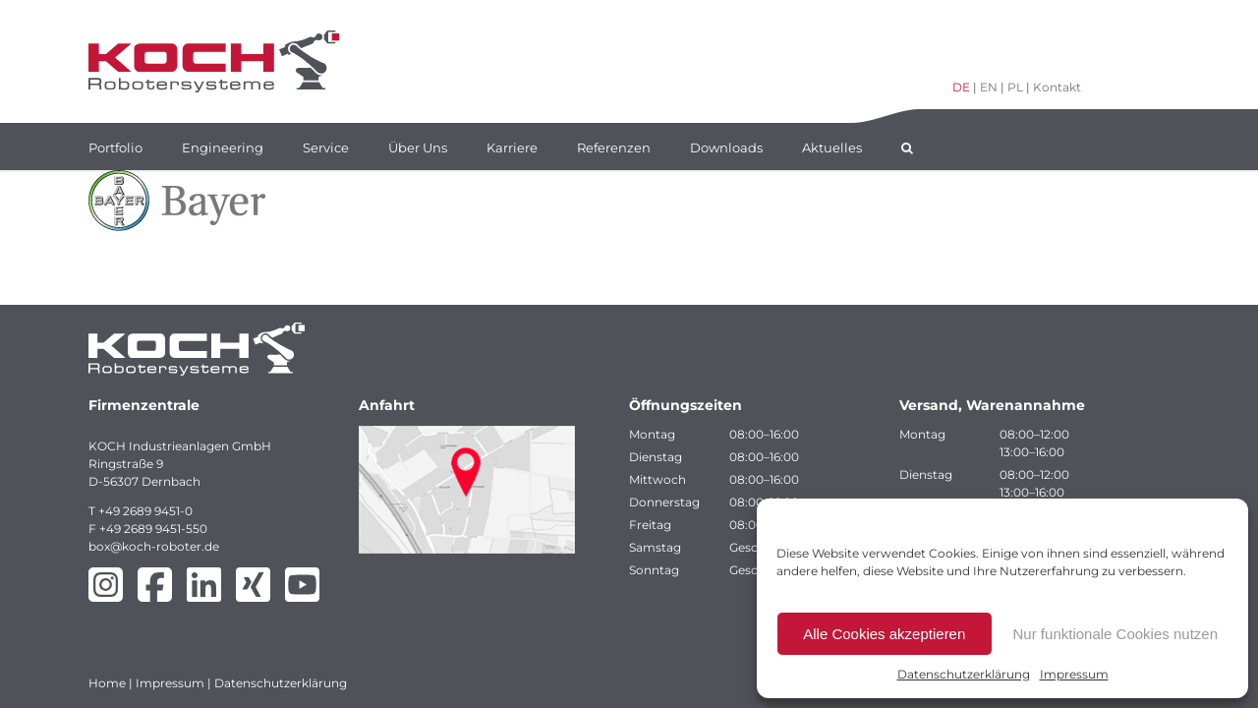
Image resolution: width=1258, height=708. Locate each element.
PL (1015, 87)
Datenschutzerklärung (963, 674)
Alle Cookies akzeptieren (884, 633)
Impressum (1074, 674)
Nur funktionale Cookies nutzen (1115, 633)
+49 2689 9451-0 (145, 510)
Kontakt (1057, 87)
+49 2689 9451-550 (153, 528)
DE (961, 87)
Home (107, 683)
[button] (907, 146)
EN (989, 87)
